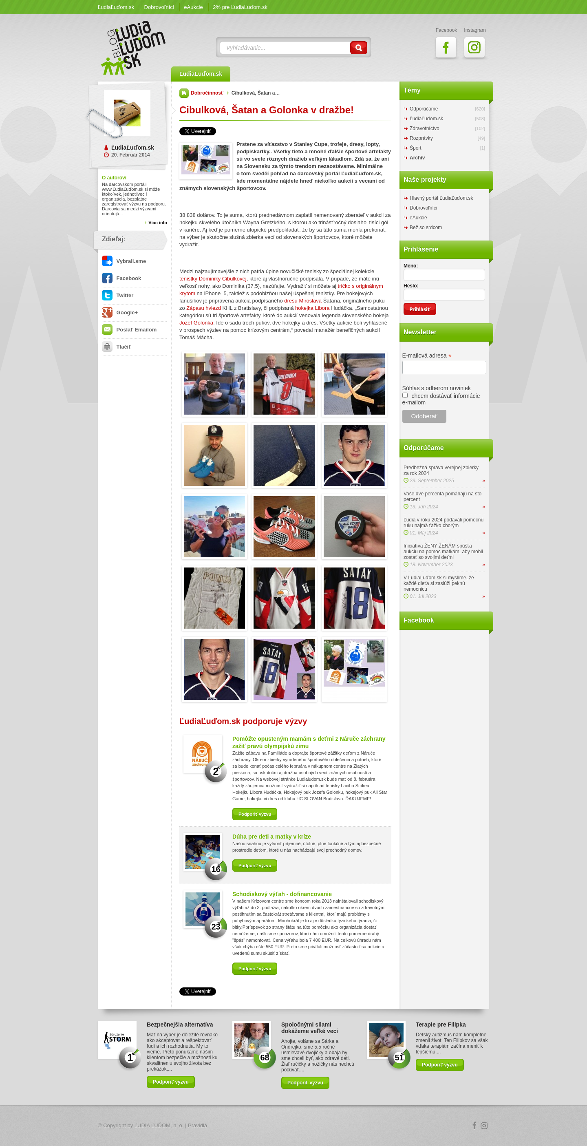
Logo (293, 1125)
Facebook (121, 278)
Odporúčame (424, 109)
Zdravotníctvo (424, 128)
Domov (184, 93)
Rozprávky (421, 138)
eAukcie (193, 7)
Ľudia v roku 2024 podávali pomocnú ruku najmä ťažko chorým (443, 522)
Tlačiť (116, 347)
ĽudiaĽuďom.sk (116, 7)
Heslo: (411, 286)
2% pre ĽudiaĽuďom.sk (240, 7)
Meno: (411, 266)
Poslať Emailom (129, 330)
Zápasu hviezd (203, 308)
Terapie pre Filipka (441, 1024)
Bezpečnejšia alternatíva (180, 1024)
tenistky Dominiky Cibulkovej (213, 279)
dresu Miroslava (303, 301)
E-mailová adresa (427, 356)
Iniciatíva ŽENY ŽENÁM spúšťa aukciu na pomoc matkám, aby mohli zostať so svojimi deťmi (443, 551)
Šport (415, 148)
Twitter (117, 295)
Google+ (120, 312)
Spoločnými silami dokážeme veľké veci (309, 1027)
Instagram (484, 1126)
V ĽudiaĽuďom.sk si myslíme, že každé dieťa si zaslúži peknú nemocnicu (439, 583)
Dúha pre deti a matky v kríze (271, 836)
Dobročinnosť (207, 93)
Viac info (157, 222)
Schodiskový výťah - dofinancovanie (282, 894)
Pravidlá (197, 1125)
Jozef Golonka (196, 323)
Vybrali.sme (124, 261)
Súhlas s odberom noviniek (436, 388)
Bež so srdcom (426, 227)
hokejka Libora (312, 308)
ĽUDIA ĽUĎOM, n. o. (159, 1125)
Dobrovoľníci (159, 7)
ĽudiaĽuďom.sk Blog (133, 48)
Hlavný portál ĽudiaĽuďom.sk (441, 198)
